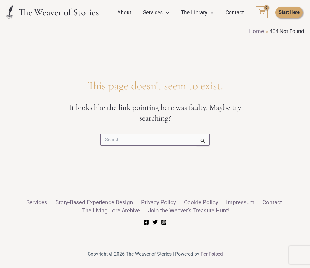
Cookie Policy (166, 202)
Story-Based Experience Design (71, 202)
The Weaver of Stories (59, 12)
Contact (235, 12)
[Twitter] (155, 221)
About (124, 12)
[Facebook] (146, 221)
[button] (166, 12)
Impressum (200, 202)
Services (156, 12)
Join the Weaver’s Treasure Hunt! (156, 210)
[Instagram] (164, 221)
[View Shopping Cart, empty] (262, 12)
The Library (197, 12)
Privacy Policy (129, 202)
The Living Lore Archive (270, 202)
